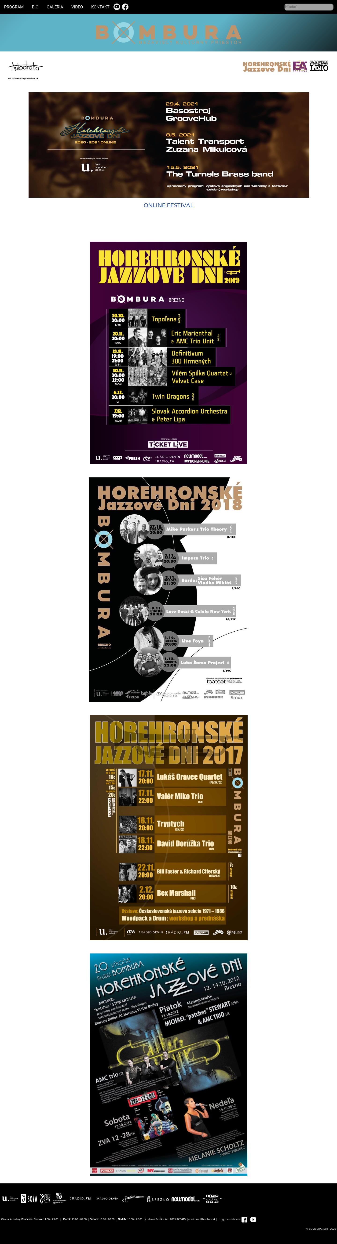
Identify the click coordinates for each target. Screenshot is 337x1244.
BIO (35, 7)
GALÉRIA (55, 7)
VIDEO (77, 7)
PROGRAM (14, 7)
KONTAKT (100, 7)
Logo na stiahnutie (230, 1219)
